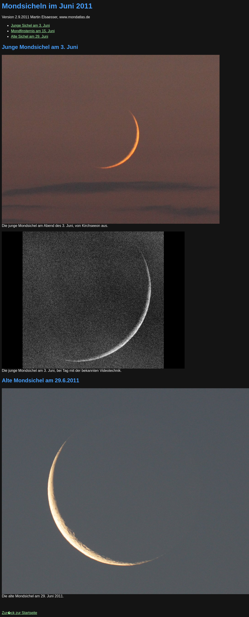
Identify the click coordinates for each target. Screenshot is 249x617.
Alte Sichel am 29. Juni (29, 36)
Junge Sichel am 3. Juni (30, 25)
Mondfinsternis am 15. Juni (33, 31)
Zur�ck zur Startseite (19, 613)
